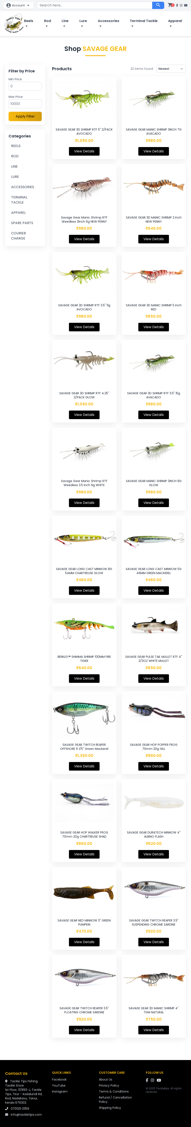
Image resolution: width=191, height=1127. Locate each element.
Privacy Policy (109, 1085)
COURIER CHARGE (18, 236)
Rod (47, 23)
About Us (105, 1079)
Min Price (15, 79)
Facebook (59, 1079)
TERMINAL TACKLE (19, 200)
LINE (14, 166)
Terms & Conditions (114, 1091)
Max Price (16, 97)
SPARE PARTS (22, 222)
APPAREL (18, 212)
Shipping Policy (110, 1108)
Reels (28, 23)
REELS (16, 145)
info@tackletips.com (26, 1114)
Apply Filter (25, 116)
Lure (83, 23)
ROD (15, 156)
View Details (84, 151)
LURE (15, 176)
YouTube (59, 1085)
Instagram (59, 1091)
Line (65, 23)
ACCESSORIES (22, 187)
